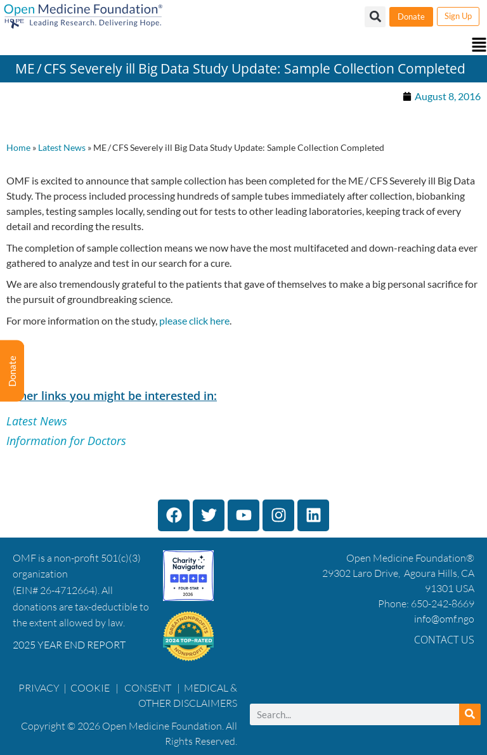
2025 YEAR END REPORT (69, 644)
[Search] (470, 714)
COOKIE (91, 687)
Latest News (62, 148)
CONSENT (147, 687)
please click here (194, 320)
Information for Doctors (66, 440)
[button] (243, 46)
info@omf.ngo (444, 618)
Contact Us (444, 640)
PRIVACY (39, 687)
